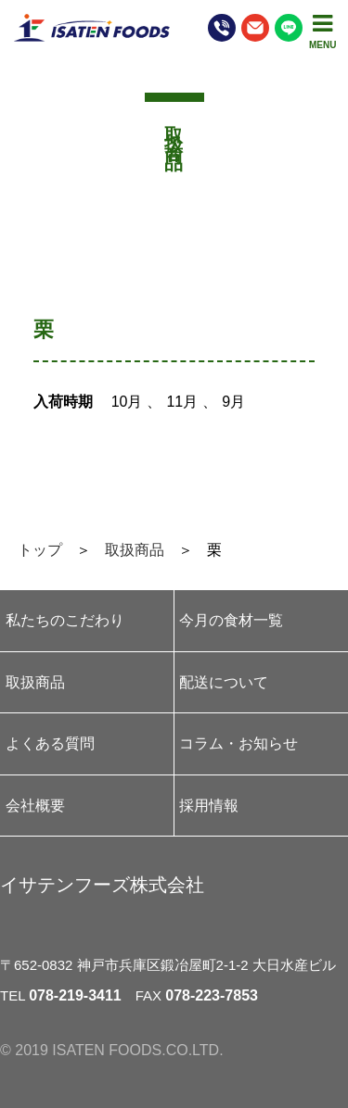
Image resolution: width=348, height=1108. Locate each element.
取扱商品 (134, 550)
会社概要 (35, 805)
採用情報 (208, 805)
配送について (223, 682)
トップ (40, 550)
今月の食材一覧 (231, 620)
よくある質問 (50, 743)
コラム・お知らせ (238, 743)
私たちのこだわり (65, 620)
